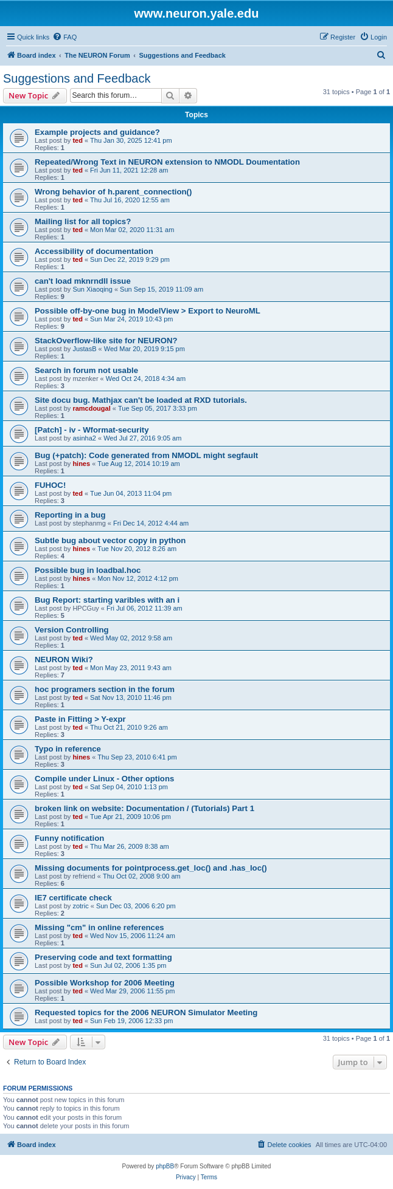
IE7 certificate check (73, 897)
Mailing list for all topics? (83, 221)
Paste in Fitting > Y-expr (80, 719)
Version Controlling (72, 629)
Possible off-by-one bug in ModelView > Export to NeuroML (147, 310)
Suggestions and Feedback (76, 78)
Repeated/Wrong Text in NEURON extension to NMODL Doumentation (167, 161)
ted (77, 140)
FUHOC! (50, 485)
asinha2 (84, 438)
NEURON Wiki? (64, 659)
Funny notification (69, 838)
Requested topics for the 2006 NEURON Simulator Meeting (146, 1012)
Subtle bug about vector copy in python (110, 540)
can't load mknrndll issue (83, 281)
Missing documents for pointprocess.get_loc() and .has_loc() (151, 867)
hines (81, 463)
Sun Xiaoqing (92, 289)
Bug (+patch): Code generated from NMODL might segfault (146, 455)
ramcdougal (91, 408)
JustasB (84, 348)
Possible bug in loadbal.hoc (88, 570)
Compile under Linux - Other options (104, 778)
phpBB (165, 1166)
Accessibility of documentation (94, 251)
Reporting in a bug (70, 514)
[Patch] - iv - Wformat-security (92, 429)
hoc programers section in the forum (105, 689)
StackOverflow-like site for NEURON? (106, 340)
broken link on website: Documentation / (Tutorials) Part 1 (144, 808)
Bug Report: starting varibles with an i (107, 600)
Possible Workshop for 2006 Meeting (105, 982)
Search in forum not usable (86, 370)
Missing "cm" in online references (99, 927)
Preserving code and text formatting (103, 957)
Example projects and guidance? (97, 132)
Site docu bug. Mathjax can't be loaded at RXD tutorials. (141, 400)
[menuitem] (64, 37)
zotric (80, 906)
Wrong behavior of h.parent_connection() (113, 191)
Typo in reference (68, 748)
